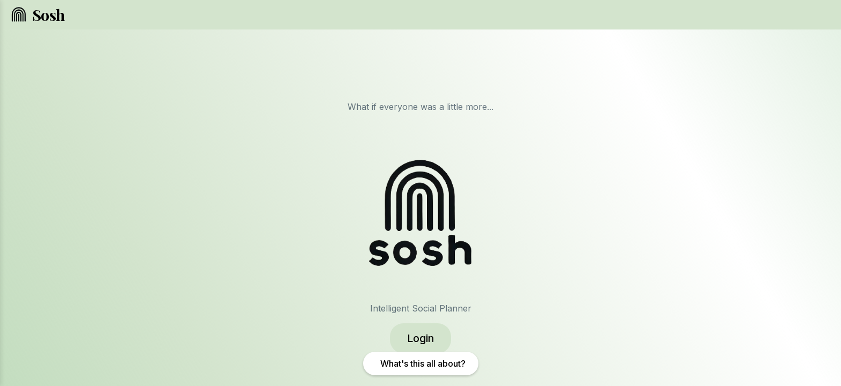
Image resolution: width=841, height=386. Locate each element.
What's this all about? (423, 363)
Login (420, 338)
